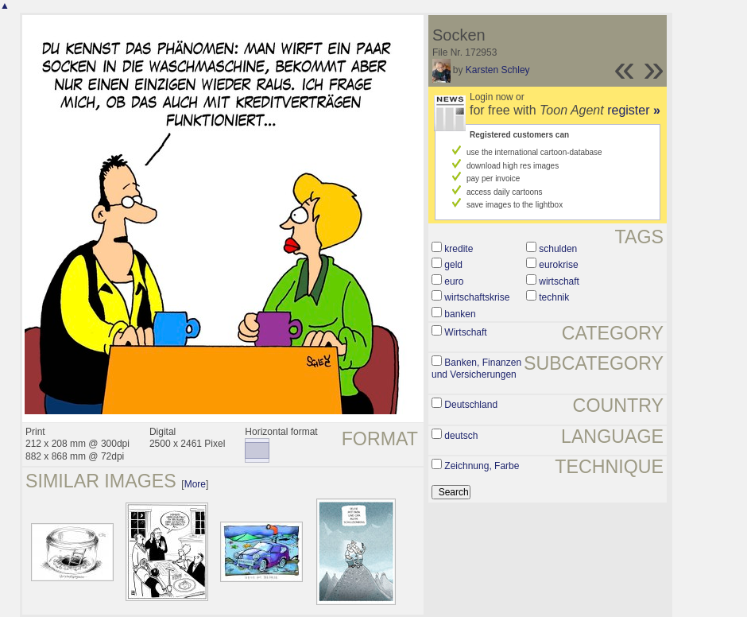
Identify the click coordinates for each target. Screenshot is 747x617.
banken (459, 314)
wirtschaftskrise (476, 297)
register (633, 110)
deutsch (461, 435)
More (195, 484)
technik (554, 297)
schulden (558, 248)
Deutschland (470, 404)
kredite (458, 248)
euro (453, 281)
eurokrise (558, 264)
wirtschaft (559, 281)
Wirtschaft (465, 332)
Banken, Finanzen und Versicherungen (476, 369)
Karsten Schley (498, 70)
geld (453, 264)
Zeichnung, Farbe (481, 465)
